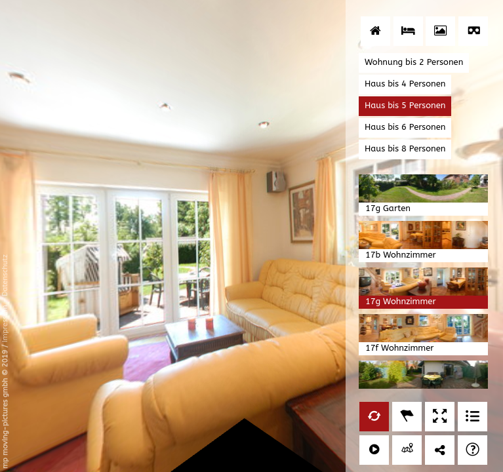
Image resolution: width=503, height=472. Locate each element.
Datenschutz (5, 275)
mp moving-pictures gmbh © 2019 (5, 408)
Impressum (5, 323)
